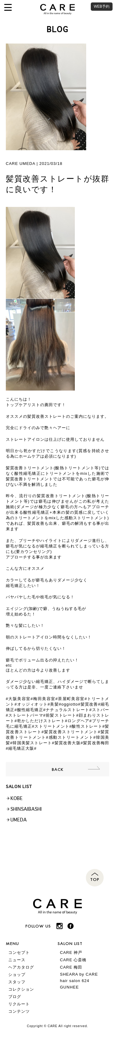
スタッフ (16, 982)
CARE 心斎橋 (73, 960)
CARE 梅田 (71, 967)
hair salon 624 (75, 980)
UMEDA (18, 820)
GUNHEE (69, 987)
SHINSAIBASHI (26, 809)
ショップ (16, 974)
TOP (94, 879)
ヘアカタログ (21, 967)
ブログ (14, 996)
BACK (57, 769)
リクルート (19, 1004)
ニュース (16, 960)
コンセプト (19, 952)
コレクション (21, 989)
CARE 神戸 (71, 952)
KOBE (16, 798)
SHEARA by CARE (79, 974)
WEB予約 (101, 6)
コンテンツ (19, 1011)
